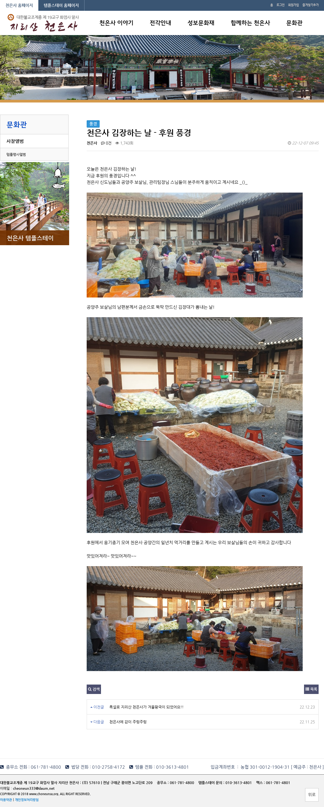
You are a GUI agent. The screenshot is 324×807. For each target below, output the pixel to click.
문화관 (294, 23)
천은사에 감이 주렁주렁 (128, 722)
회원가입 (293, 5)
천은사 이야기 (116, 23)
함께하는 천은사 (250, 23)
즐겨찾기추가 (310, 5)
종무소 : (163, 783)
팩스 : (261, 783)
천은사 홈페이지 (19, 5)
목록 (311, 689)
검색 (94, 689)
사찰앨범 (15, 141)
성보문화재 (200, 23)
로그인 (280, 5)
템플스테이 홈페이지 (61, 5)
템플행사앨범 (16, 154)
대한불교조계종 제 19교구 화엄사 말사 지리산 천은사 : (40, 783)
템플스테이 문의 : (211, 783)
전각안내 (160, 23)
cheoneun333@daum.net (34, 788)
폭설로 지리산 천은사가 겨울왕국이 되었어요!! (146, 707)
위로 (312, 794)
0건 (106, 143)
